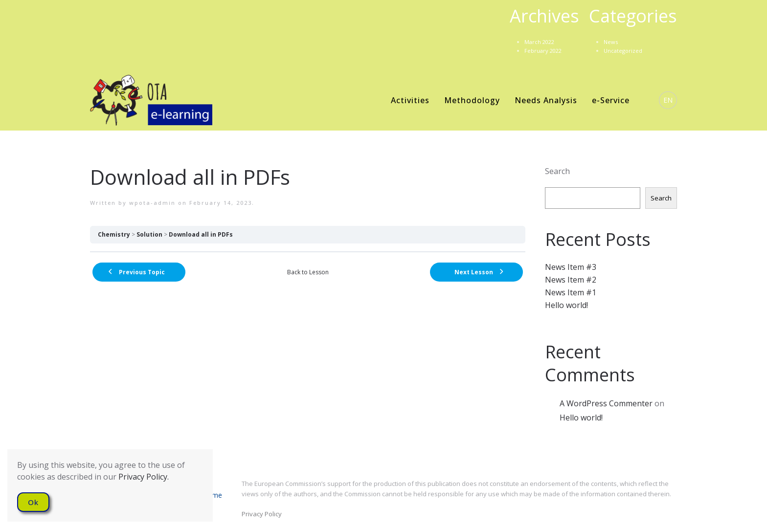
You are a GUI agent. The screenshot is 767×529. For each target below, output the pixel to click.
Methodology (472, 100)
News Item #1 (570, 292)
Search (557, 171)
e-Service (611, 100)
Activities (410, 100)
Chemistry (114, 234)
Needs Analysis (546, 100)
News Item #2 (570, 279)
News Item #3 (570, 267)
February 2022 (543, 50)
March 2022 (539, 41)
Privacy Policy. (143, 476)
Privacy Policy (262, 513)
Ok (33, 502)
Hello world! (566, 305)
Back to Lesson (308, 272)
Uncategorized (623, 50)
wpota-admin (152, 202)
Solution (149, 234)
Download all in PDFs (201, 234)
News (611, 41)
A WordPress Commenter (606, 403)
